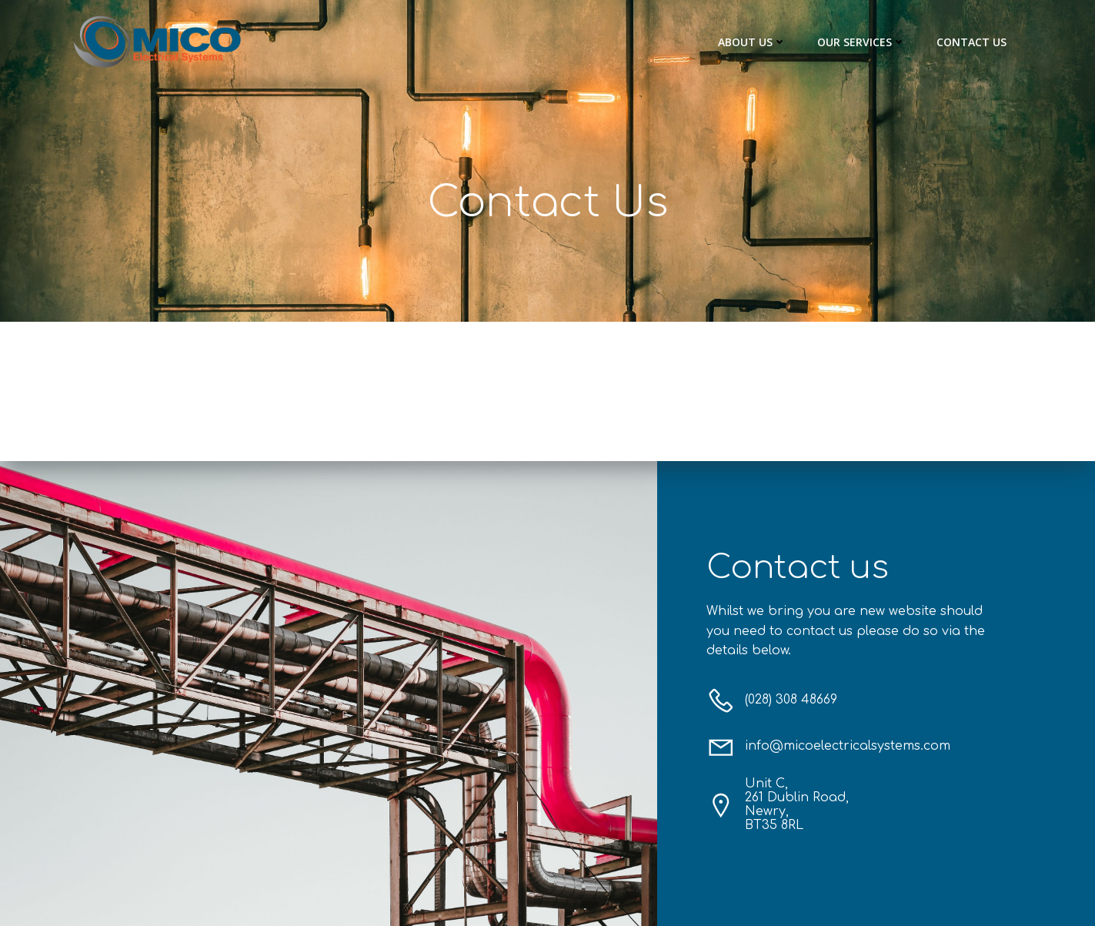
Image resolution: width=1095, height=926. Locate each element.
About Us (752, 42)
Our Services (861, 42)
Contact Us (971, 42)
